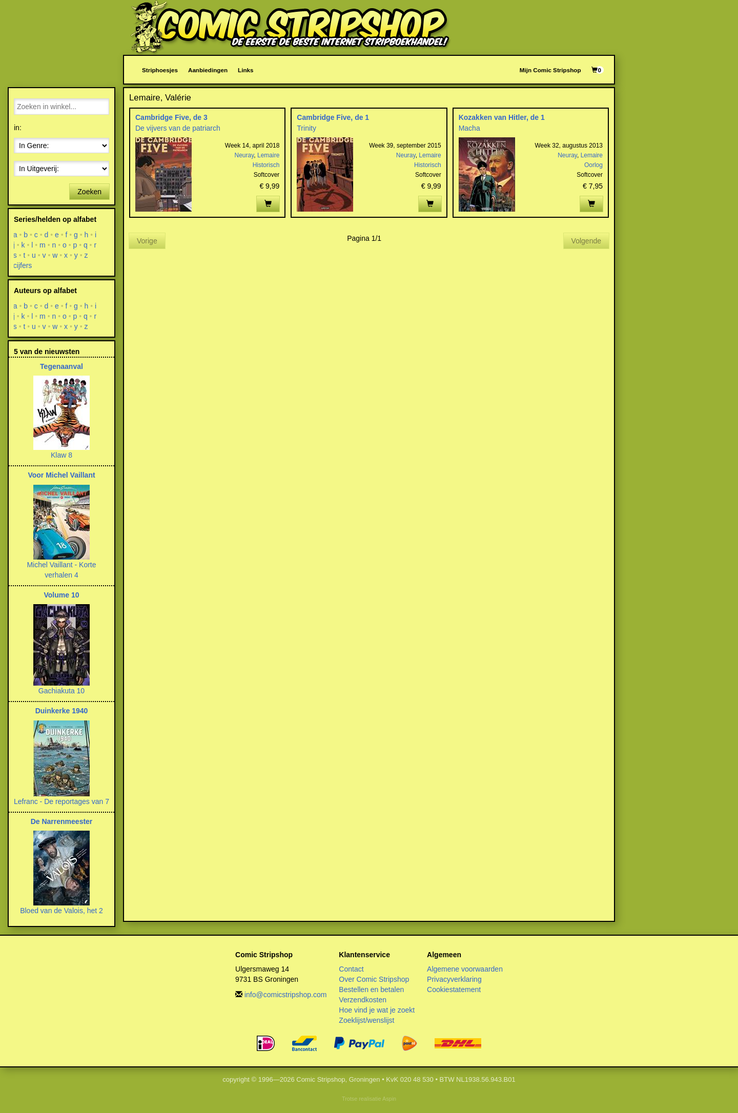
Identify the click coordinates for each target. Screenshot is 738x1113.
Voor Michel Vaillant (61, 475)
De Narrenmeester (62, 821)
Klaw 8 (61, 455)
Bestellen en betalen (371, 989)
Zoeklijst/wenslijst (366, 1020)
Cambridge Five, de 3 (171, 117)
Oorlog (593, 165)
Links (245, 70)
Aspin (389, 1099)
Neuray (244, 155)
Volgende (586, 241)
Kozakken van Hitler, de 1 (502, 117)
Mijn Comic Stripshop (550, 70)
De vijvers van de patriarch (177, 128)
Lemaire (268, 155)
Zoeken (89, 192)
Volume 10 (61, 595)
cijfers (23, 265)
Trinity (306, 128)
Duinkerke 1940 (61, 711)
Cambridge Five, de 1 (333, 117)
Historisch (266, 165)
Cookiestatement (454, 989)
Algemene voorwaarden (465, 969)
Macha (469, 128)
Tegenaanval (61, 366)
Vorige (147, 241)
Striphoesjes (160, 70)
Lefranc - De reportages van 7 (61, 801)
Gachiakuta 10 (61, 691)
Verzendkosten (362, 1000)
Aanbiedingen (208, 70)
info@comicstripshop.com (285, 995)
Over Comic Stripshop (374, 979)
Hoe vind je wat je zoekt (377, 1010)
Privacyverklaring (454, 979)
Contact (351, 969)
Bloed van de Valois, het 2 (61, 910)
